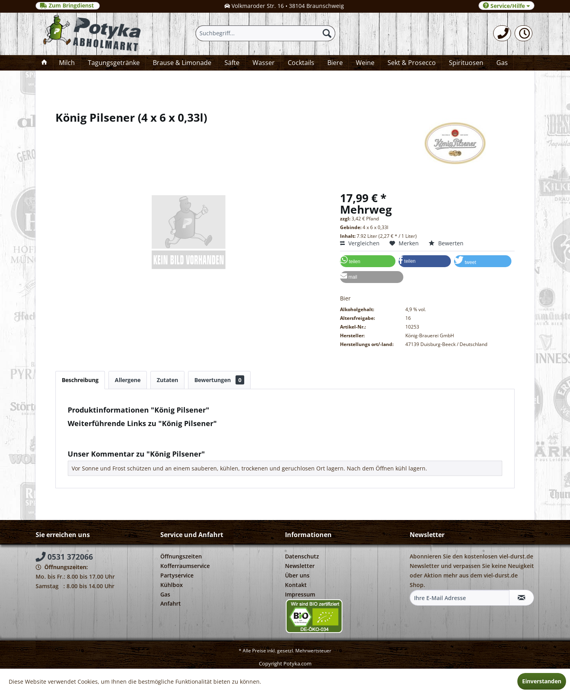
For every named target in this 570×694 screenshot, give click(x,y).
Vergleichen (360, 243)
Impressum (300, 594)
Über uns (297, 575)
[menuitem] (502, 33)
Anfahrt (170, 603)
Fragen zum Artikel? (97, 434)
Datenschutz (302, 556)
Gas (165, 594)
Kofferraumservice (185, 566)
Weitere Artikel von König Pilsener (116, 441)
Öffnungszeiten (181, 556)
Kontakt (296, 585)
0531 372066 (64, 557)
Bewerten (446, 243)
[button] (367, 261)
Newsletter (300, 566)
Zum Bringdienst (67, 5)
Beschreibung (80, 380)
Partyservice (177, 575)
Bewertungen (219, 379)
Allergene (128, 380)
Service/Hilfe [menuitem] (506, 6)
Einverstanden (541, 681)
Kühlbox (171, 585)
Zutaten (167, 380)
